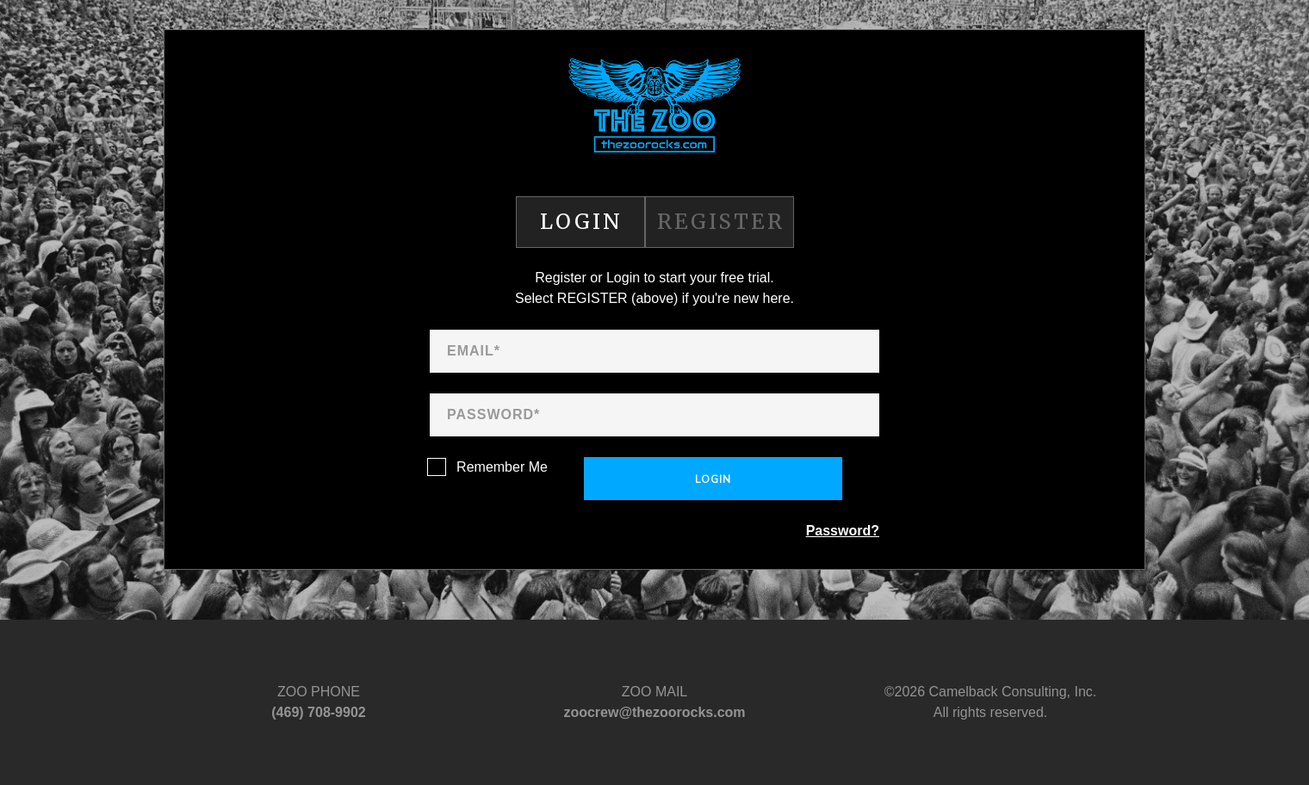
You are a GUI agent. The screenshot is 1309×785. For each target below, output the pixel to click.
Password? (842, 530)
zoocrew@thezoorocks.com (654, 712)
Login (713, 479)
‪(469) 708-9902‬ (318, 712)
